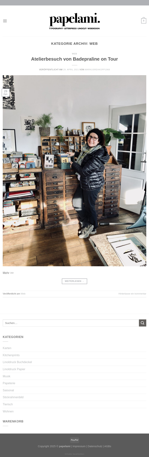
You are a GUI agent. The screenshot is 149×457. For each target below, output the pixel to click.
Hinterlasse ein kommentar (132, 293)
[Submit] (142, 323)
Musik (6, 376)
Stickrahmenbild (13, 397)
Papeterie (9, 383)
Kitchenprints (11, 355)
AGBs (107, 446)
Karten (7, 348)
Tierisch (8, 404)
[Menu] (5, 20)
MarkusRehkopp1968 (97, 69)
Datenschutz (95, 446)
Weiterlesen (74, 281)
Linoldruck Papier (14, 369)
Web (74, 54)
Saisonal (8, 390)
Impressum (79, 446)
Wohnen (8, 411)
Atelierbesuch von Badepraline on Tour (74, 59)
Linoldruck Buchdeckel (17, 362)
